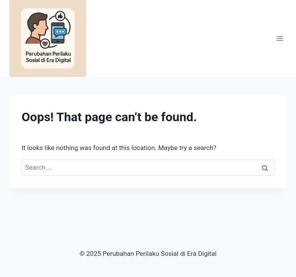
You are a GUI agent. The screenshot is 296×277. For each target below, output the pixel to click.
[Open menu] (279, 38)
